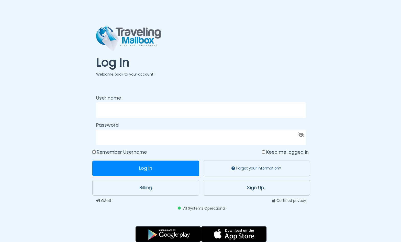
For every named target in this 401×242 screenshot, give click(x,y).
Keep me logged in (287, 152)
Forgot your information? (256, 168)
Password (107, 125)
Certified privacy (289, 200)
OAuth (104, 200)
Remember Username (122, 152)
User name (108, 98)
